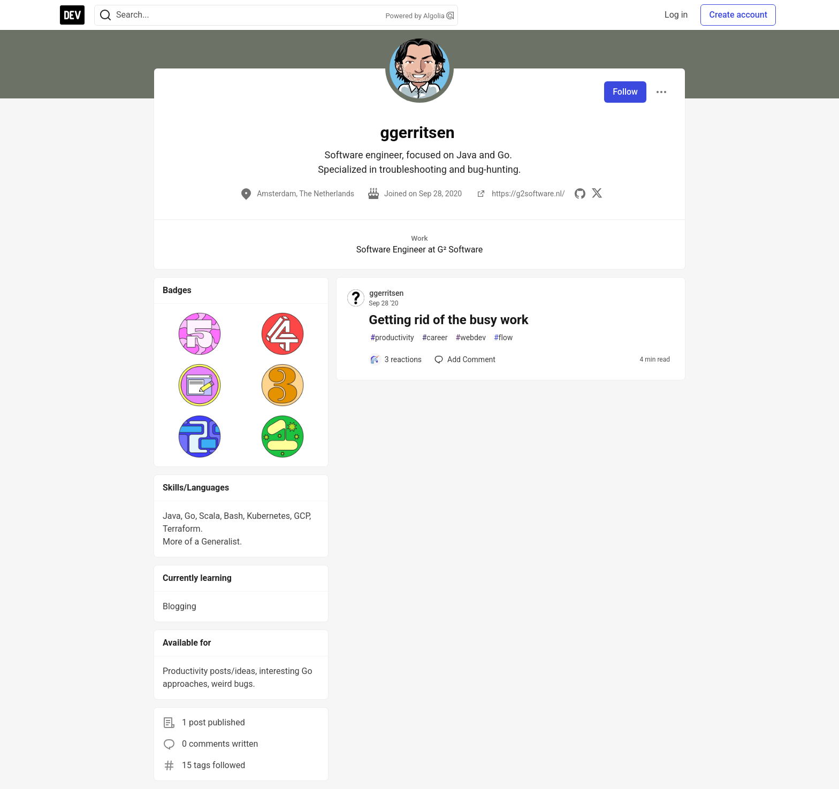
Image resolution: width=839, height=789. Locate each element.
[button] (200, 333)
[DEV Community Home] (72, 15)
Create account (738, 15)
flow (503, 337)
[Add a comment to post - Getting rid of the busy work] (395, 359)
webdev (471, 337)
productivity (392, 337)
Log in (676, 15)
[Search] (105, 15)
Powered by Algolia (419, 16)
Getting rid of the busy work (448, 319)
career (435, 337)
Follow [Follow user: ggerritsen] (625, 92)
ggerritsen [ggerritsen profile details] (386, 293)
